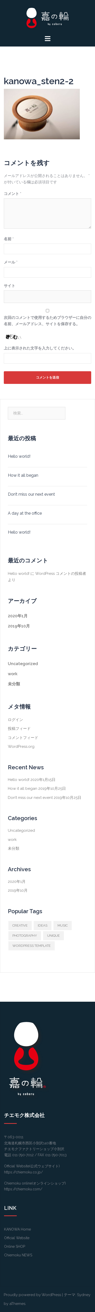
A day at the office (25, 513)
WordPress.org (21, 746)
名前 (9, 239)
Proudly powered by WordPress (32, 1295)
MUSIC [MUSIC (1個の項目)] (63, 925)
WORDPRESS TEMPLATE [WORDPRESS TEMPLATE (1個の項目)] (31, 946)
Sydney (83, 1295)
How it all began (23, 475)
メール (10, 262)
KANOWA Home (17, 1229)
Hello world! (19, 456)
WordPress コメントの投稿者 (60, 573)
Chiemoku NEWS (18, 1255)
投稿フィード (19, 728)
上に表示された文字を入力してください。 (40, 348)
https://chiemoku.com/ (23, 1189)
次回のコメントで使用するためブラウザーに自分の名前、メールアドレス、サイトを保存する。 (47, 320)
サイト (9, 285)
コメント (12, 193)
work (12, 673)
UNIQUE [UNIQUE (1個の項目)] (53, 935)
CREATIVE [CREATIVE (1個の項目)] (20, 925)
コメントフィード (23, 737)
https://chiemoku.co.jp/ (23, 1172)
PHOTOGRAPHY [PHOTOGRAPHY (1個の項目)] (24, 935)
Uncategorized (23, 663)
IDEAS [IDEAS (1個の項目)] (42, 925)
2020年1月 (18, 616)
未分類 (14, 684)
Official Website (16, 1238)
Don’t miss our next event (31, 494)
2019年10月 (19, 626)
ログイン (15, 719)
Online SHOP (14, 1246)
